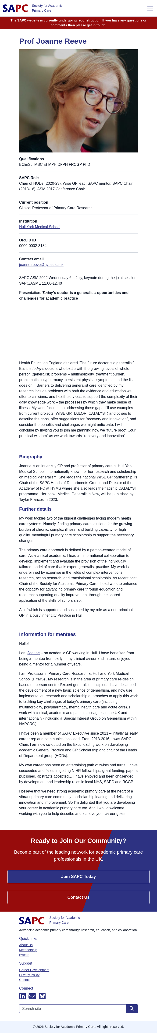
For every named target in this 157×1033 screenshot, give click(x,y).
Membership (28, 950)
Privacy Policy (29, 975)
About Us (26, 945)
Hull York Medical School (39, 227)
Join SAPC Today (78, 876)
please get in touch (90, 25)
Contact (24, 980)
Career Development (34, 970)
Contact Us (78, 897)
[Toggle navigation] (150, 8)
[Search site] (132, 1008)
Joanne (34, 653)
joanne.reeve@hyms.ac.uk (41, 265)
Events (24, 955)
